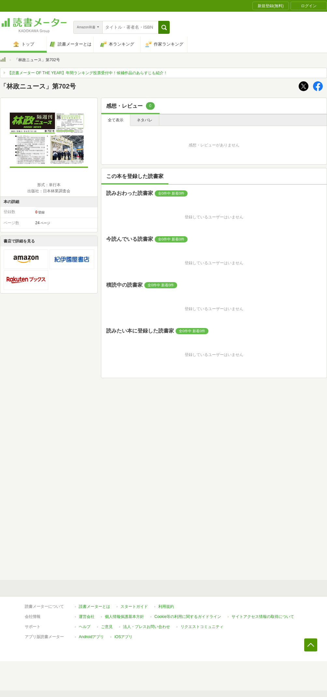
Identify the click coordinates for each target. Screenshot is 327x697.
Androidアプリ (91, 637)
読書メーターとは (94, 606)
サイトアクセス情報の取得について (263, 617)
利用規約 (166, 606)
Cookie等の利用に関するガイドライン (187, 617)
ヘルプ (85, 627)
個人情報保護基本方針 (124, 617)
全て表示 (115, 120)
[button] (164, 27)
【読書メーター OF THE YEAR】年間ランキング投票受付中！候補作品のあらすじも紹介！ (87, 73)
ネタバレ (144, 120)
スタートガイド (134, 606)
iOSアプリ (123, 637)
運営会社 (86, 617)
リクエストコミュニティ (201, 627)
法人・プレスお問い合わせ (146, 627)
